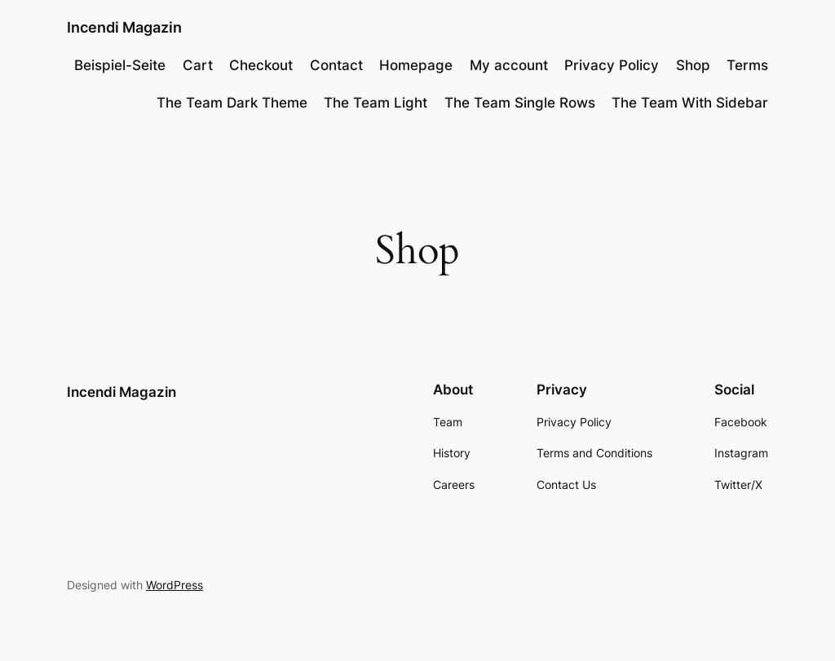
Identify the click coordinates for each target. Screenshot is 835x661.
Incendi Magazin (124, 27)
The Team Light (375, 103)
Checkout (261, 65)
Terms (747, 65)
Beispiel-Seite (120, 65)
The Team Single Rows (519, 103)
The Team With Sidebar (690, 103)
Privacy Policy (611, 65)
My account (509, 65)
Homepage (416, 65)
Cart (198, 65)
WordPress (174, 585)
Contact (336, 65)
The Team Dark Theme (232, 103)
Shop (693, 65)
